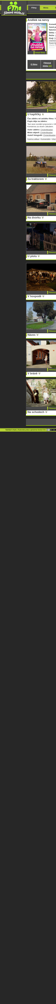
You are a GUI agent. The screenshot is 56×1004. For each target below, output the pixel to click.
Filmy (34, 8)
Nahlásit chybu (11, 430)
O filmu (34, 64)
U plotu (32, 256)
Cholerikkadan (46, 130)
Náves (32, 334)
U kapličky (34, 114)
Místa (45, 8)
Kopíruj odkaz (33, 139)
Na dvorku (34, 217)
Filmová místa (47, 64)
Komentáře (45, 139)
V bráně (32, 373)
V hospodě (34, 296)
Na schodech (36, 412)
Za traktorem (36, 178)
